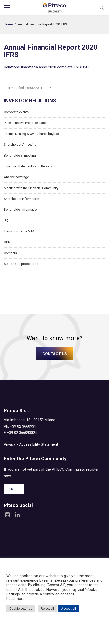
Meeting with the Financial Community (31, 188)
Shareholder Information (21, 199)
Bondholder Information (21, 209)
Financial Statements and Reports (28, 166)
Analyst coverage (16, 177)
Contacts (10, 253)
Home (8, 24)
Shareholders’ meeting (20, 144)
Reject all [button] (47, 608)
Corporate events (16, 112)
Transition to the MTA (19, 231)
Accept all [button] (68, 608)
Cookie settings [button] (20, 608)
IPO (6, 220)
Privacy (10, 444)
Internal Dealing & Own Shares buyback (32, 134)
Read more (15, 598)
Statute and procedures (21, 264)
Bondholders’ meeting (20, 155)
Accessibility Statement (38, 444)
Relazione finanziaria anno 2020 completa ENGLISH (46, 67)
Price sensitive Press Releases (25, 123)
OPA (7, 242)
